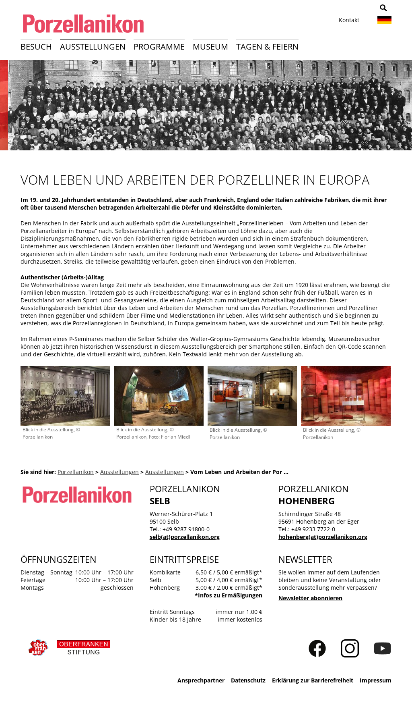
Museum (210, 46)
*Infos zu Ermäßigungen (228, 595)
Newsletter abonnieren (310, 598)
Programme (159, 46)
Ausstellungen (93, 46)
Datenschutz (248, 680)
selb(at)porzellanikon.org (185, 537)
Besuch (36, 46)
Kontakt (349, 20)
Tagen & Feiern (267, 46)
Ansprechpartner (201, 680)
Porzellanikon (76, 472)
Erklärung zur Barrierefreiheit (312, 680)
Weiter (401, 107)
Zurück (10, 107)
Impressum (375, 680)
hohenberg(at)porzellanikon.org (322, 537)
